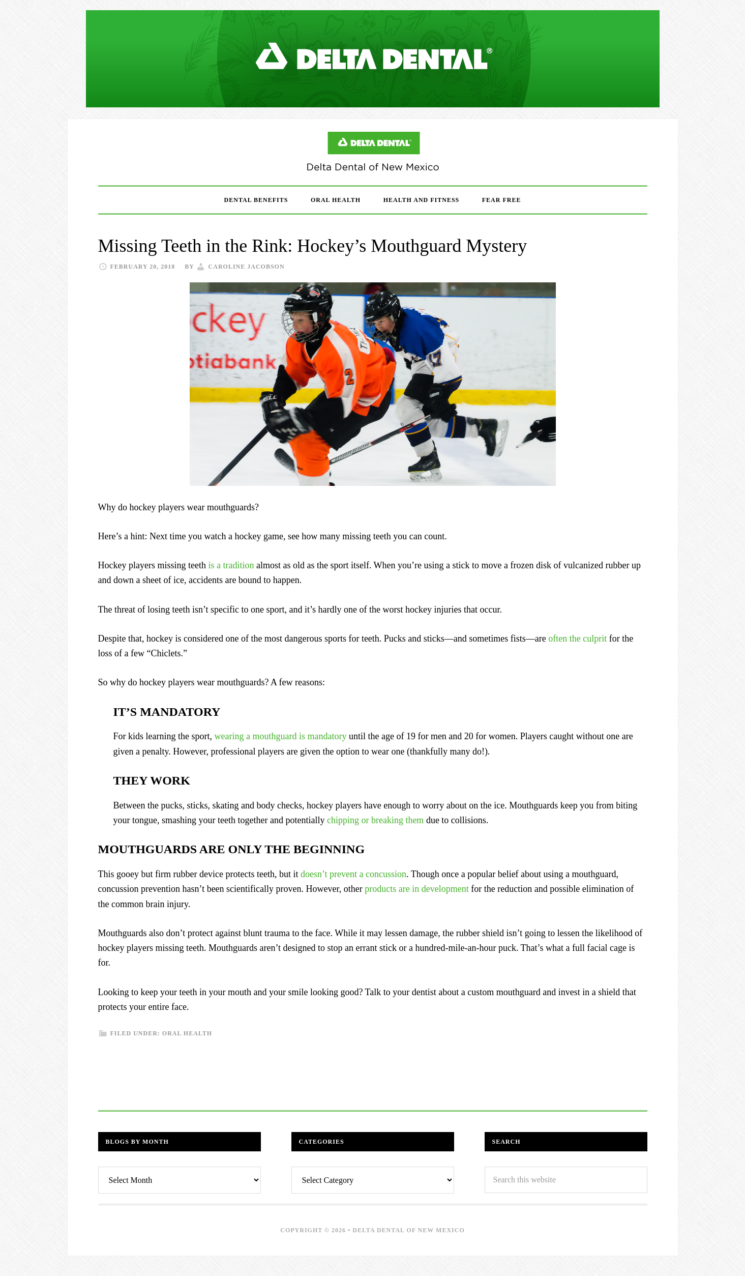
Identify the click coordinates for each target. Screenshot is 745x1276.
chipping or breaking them (375, 820)
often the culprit (577, 638)
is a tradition (231, 565)
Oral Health (187, 1033)
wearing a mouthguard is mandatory (280, 736)
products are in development (416, 889)
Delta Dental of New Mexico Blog (372, 152)
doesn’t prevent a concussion (353, 874)
